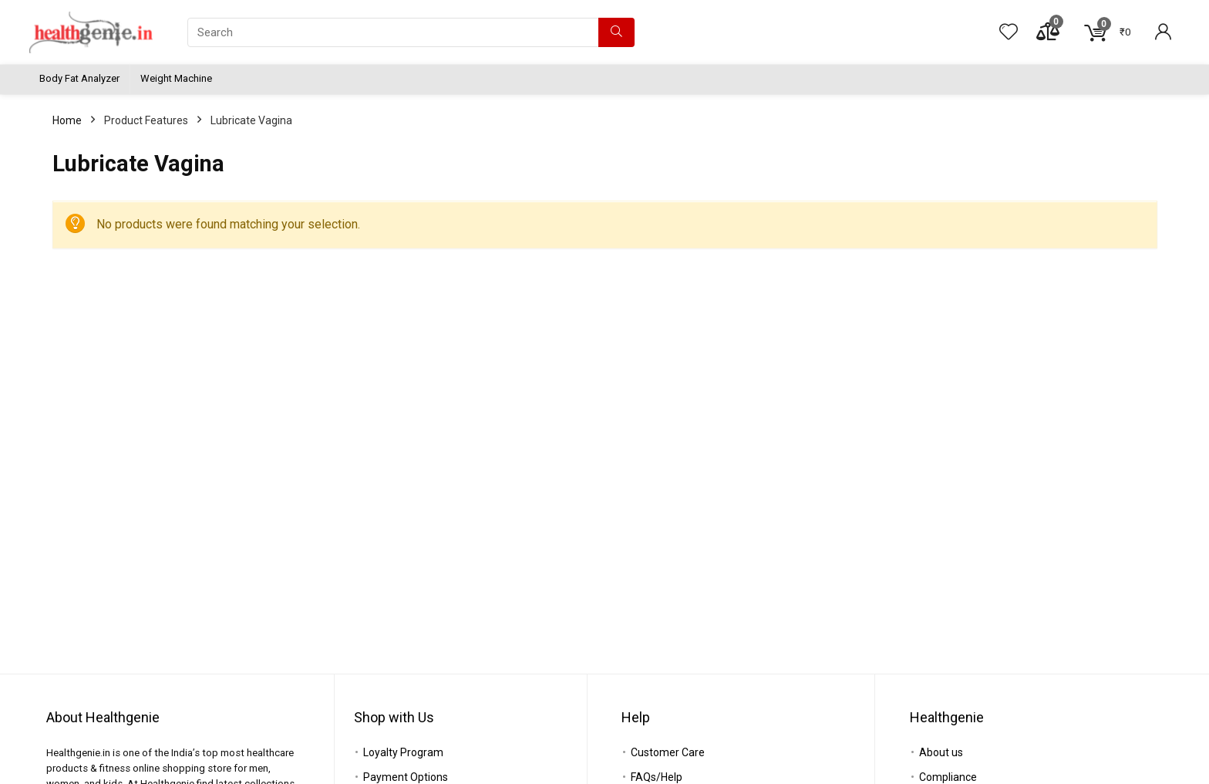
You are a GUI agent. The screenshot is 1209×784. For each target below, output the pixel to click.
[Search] (616, 32)
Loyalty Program (403, 752)
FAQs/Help (656, 777)
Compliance (948, 777)
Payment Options (405, 777)
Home (67, 120)
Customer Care (668, 752)
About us (941, 752)
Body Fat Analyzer (79, 78)
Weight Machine (176, 78)
